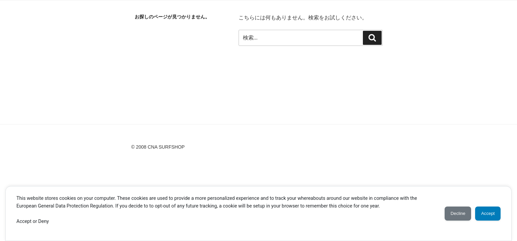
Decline (450, 213)
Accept (485, 213)
